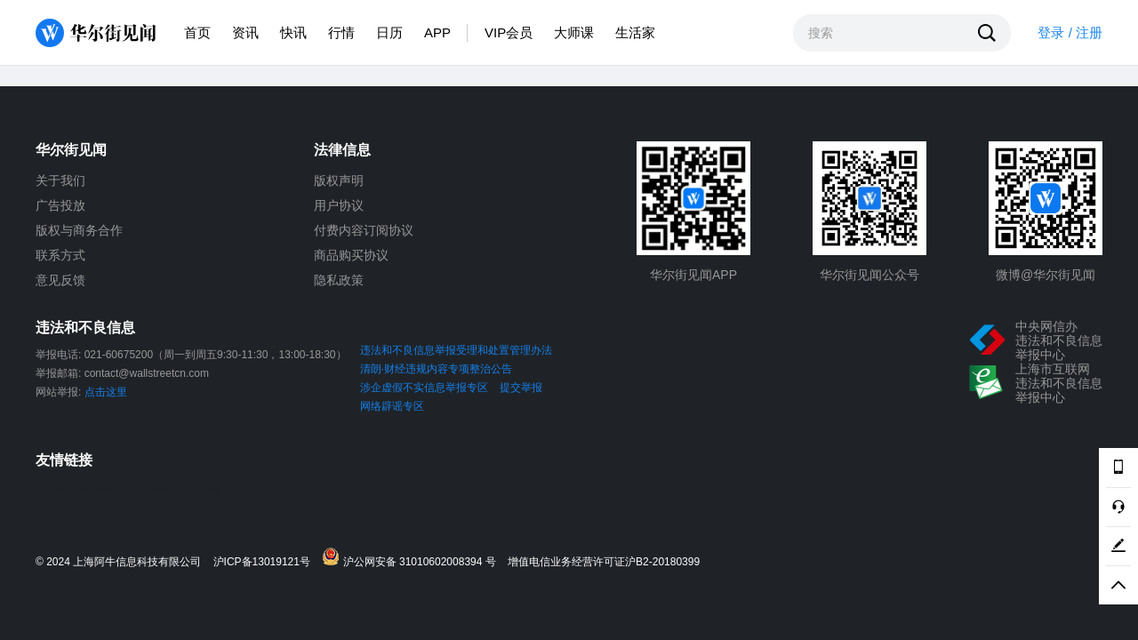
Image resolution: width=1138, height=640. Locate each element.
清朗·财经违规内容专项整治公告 (436, 369)
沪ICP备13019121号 (266, 562)
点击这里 (105, 392)
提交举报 (521, 387)
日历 (389, 32)
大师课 (574, 32)
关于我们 (60, 180)
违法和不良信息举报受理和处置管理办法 (456, 350)
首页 (197, 32)
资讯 (245, 32)
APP (437, 32)
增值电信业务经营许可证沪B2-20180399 (604, 562)
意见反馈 (60, 280)
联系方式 (60, 255)
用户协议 (339, 205)
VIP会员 (509, 32)
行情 (341, 32)
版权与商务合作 (79, 230)
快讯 (293, 32)
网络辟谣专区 (392, 406)
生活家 (635, 32)
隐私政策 (339, 280)
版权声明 (339, 180)
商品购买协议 (351, 255)
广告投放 (60, 205)
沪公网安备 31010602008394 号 (413, 558)
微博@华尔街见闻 (1045, 275)
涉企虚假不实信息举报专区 (424, 387)
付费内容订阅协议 (363, 230)
